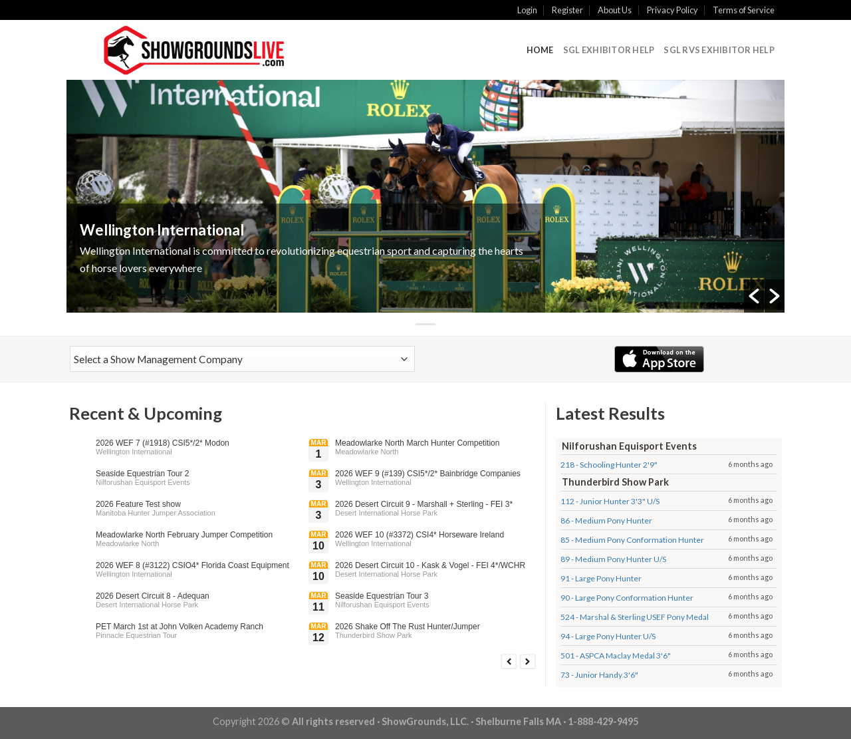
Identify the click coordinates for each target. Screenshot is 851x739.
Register (567, 10)
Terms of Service (744, 10)
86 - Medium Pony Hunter (606, 520)
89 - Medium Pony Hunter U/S (613, 559)
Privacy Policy (672, 10)
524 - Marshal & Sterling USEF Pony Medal (634, 617)
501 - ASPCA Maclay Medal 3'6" (615, 656)
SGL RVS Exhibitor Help (719, 50)
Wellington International (162, 230)
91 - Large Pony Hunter (601, 578)
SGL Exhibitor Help (609, 50)
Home (540, 50)
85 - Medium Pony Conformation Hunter (632, 540)
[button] (754, 296)
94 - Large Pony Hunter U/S (608, 636)
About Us (615, 10)
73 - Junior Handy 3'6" (599, 675)
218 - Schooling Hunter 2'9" (609, 465)
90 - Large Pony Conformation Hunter (626, 598)
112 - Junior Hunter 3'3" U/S (610, 501)
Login (527, 10)
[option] (425, 196)
